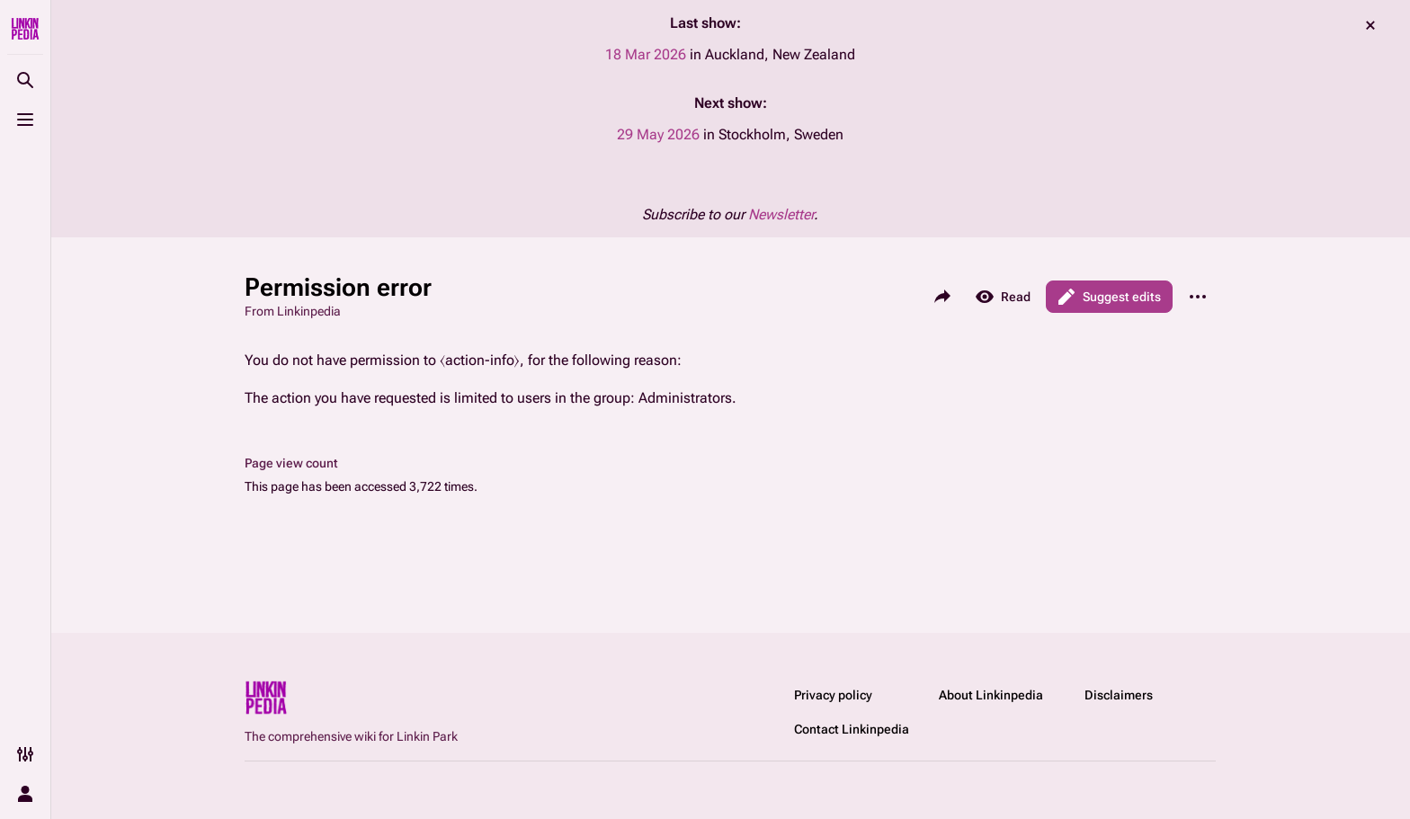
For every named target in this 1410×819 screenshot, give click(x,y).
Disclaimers (1118, 695)
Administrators (685, 397)
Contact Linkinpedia (851, 729)
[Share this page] (942, 297)
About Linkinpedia (991, 695)
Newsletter (781, 214)
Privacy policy (833, 695)
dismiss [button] (1370, 25)
